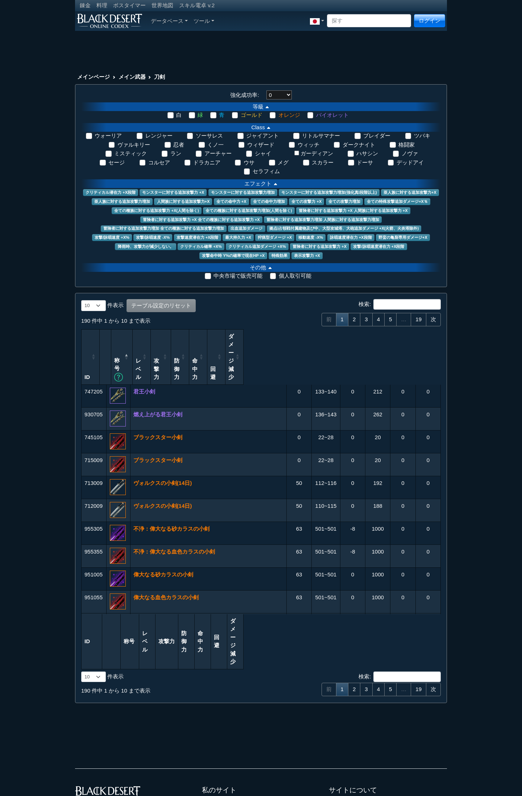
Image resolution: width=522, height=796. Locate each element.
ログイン (429, 20)
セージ (116, 162)
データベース (169, 21)
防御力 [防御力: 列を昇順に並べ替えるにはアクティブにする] (338, 348)
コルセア (159, 162)
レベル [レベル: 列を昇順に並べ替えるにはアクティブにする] (281, 348)
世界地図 (162, 5)
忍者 (178, 145)
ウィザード (260, 145)
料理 (101, 5)
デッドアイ (410, 162)
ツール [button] (204, 21)
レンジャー (159, 135)
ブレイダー (376, 135)
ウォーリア (108, 135)
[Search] (369, 21)
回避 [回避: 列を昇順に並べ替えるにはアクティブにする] (393, 353)
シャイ (263, 153)
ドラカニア (206, 162)
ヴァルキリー (133, 145)
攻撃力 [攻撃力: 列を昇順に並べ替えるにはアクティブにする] (311, 353)
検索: (400, 304)
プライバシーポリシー (356, 752)
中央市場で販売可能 (238, 276)
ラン (175, 153)
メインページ (93, 77)
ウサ (249, 162)
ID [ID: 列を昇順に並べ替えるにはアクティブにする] (87, 353)
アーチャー (218, 153)
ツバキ (422, 135)
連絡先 (337, 744)
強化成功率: (244, 95)
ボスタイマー (129, 5)
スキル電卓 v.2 (197, 5)
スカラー (323, 162)
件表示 (102, 305)
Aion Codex (216, 744)
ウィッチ (308, 145)
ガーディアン (317, 153)
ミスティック (130, 153)
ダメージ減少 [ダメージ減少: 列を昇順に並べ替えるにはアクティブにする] (421, 344)
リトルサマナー (321, 135)
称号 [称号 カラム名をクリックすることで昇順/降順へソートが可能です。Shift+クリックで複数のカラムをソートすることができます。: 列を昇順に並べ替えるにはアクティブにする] (147, 352)
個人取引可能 (295, 276)
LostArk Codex (219, 760)
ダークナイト (359, 145)
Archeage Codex (222, 752)
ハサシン (367, 153)
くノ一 (215, 145)
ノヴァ (410, 153)
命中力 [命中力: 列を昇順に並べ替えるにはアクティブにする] (366, 348)
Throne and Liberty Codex (233, 768)
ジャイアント (262, 135)
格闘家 (406, 145)
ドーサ (365, 162)
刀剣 (159, 77)
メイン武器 (132, 77)
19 (418, 319)
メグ (283, 162)
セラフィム (266, 171)
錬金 (85, 5)
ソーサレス (209, 135)
